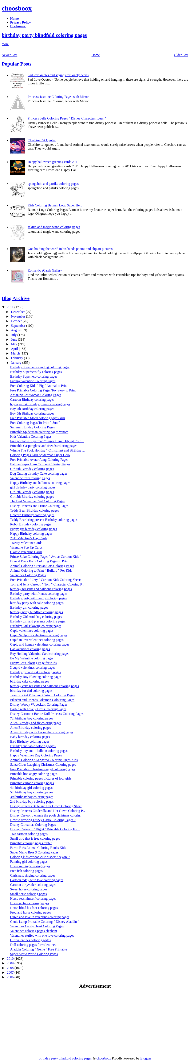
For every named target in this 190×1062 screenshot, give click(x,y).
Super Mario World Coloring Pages (34, 954)
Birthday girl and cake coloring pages (35, 672)
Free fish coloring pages (26, 871)
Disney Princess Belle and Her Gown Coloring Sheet (46, 806)
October (17, 321)
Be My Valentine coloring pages (32, 658)
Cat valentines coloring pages (30, 649)
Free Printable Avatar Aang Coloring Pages (39, 459)
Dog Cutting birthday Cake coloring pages (38, 473)
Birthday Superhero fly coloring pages (36, 372)
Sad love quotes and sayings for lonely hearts (58, 75)
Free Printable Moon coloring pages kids (37, 418)
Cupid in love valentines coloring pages (37, 640)
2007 (11, 972)
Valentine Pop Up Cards (26, 547)
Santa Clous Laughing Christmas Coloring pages (43, 764)
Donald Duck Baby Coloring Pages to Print (39, 561)
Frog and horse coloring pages (30, 912)
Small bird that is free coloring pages (35, 838)
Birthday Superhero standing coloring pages (40, 367)
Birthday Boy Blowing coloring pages (36, 677)
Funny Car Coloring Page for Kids (33, 663)
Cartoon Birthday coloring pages (32, 399)
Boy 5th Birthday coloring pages (32, 413)
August (16, 330)
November (18, 316)
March (16, 353)
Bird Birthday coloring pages (29, 741)
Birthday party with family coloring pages (38, 598)
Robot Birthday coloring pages (31, 524)
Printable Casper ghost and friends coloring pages (43, 446)
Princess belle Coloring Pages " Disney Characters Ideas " (67, 118)
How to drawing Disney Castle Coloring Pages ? (43, 820)
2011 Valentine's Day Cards (28, 538)
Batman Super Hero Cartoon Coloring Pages (40, 464)
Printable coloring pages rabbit (31, 843)
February (17, 358)
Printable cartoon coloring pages (32, 783)
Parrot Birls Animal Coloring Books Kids (38, 847)
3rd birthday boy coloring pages (31, 797)
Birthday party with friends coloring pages (38, 593)
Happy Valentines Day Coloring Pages (36, 755)
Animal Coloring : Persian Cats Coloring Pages (42, 566)
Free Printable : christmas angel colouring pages (42, 769)
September (18, 325)
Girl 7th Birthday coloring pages (32, 492)
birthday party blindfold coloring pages (44, 35)
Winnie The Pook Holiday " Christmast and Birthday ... (47, 450)
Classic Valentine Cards (26, 552)
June (14, 339)
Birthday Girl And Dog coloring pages (36, 616)
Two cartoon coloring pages (29, 834)
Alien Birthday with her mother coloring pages (41, 732)
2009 (11, 963)
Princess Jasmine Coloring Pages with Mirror (58, 96)
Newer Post (9, 55)
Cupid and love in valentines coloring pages (39, 917)
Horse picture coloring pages (29, 903)
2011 (10, 307)
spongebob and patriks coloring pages (53, 183)
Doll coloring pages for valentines (33, 944)
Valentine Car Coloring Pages (30, 478)
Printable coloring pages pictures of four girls (40, 778)
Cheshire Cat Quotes (41, 140)
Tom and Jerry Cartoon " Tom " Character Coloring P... (47, 584)
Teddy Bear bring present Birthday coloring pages (44, 519)
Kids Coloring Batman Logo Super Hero (55, 205)
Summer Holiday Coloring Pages (32, 427)
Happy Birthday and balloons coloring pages (40, 482)
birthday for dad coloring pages (31, 690)
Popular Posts (17, 64)
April (15, 348)
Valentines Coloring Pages (28, 575)
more (5, 44)
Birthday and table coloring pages (33, 746)
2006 (11, 977)
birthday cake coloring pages (29, 681)
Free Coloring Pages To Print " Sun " (35, 422)
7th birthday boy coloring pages (31, 718)
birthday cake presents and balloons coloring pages (44, 686)
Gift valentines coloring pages (30, 940)
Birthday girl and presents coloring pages (38, 621)
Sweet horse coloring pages (28, 889)
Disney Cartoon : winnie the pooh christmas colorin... (46, 815)
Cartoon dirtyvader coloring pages (33, 884)
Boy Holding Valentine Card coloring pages (39, 653)
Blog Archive (15, 298)
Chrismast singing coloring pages (32, 875)
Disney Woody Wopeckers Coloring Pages (38, 704)
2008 (11, 968)
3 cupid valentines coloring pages (32, 667)
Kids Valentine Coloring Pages (31, 436)
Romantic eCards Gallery (45, 270)
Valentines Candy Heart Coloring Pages (37, 926)
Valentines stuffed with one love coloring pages (42, 935)
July (14, 335)
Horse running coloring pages (30, 866)
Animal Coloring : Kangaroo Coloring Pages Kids (44, 760)
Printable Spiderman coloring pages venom (39, 432)
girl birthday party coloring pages (32, 487)
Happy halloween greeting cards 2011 (53, 162)
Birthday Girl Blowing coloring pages (35, 626)
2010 (11, 958)
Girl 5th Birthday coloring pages (32, 496)
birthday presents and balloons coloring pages (41, 589)
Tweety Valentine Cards (26, 543)
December (18, 312)
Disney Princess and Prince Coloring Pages (39, 506)
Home (96, 55)
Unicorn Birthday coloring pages (32, 515)
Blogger (145, 1058)
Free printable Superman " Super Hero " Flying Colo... (47, 441)
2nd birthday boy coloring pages (32, 801)
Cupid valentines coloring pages (32, 630)
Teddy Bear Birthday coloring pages (34, 510)
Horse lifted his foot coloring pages (34, 908)
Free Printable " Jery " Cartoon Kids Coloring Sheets (45, 580)
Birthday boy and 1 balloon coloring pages (39, 750)
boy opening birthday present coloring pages (40, 404)
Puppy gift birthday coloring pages (33, 529)
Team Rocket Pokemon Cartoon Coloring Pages (42, 695)
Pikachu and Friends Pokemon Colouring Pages (42, 700)
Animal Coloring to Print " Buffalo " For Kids (41, 570)
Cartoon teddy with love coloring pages (36, 880)
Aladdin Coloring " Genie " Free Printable (38, 949)
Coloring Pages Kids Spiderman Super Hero (40, 455)
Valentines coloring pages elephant (33, 931)
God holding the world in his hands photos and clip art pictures (70, 249)
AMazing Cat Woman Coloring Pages (35, 395)
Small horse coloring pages (28, 894)
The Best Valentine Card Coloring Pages (37, 501)
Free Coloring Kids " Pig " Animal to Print (39, 385)
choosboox (17, 8)
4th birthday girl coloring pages (31, 787)
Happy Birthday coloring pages (31, 533)
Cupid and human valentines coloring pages (39, 644)
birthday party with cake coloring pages (37, 603)
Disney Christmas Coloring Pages (33, 824)
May (14, 344)
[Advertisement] (37, 1022)
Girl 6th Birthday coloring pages (32, 469)
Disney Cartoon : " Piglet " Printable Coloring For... (45, 829)
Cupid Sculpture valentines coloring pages (38, 635)
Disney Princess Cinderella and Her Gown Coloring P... (47, 811)
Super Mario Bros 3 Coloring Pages (34, 852)
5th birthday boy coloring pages (31, 792)
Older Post (181, 55)
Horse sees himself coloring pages (33, 898)
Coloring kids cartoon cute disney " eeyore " (40, 857)
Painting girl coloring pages (28, 861)
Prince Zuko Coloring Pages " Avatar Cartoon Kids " (45, 556)
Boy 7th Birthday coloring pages (32, 409)
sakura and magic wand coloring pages (54, 227)
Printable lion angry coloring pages (34, 774)
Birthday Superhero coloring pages (33, 376)
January (16, 362)
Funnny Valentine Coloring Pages (32, 381)
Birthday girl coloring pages (29, 607)
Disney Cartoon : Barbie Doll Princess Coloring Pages (46, 713)
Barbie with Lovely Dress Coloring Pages (38, 709)
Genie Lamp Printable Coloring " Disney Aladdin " (44, 921)
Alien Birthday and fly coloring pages (35, 723)
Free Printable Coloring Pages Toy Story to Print (43, 390)
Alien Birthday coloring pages (30, 727)
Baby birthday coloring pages (30, 737)
